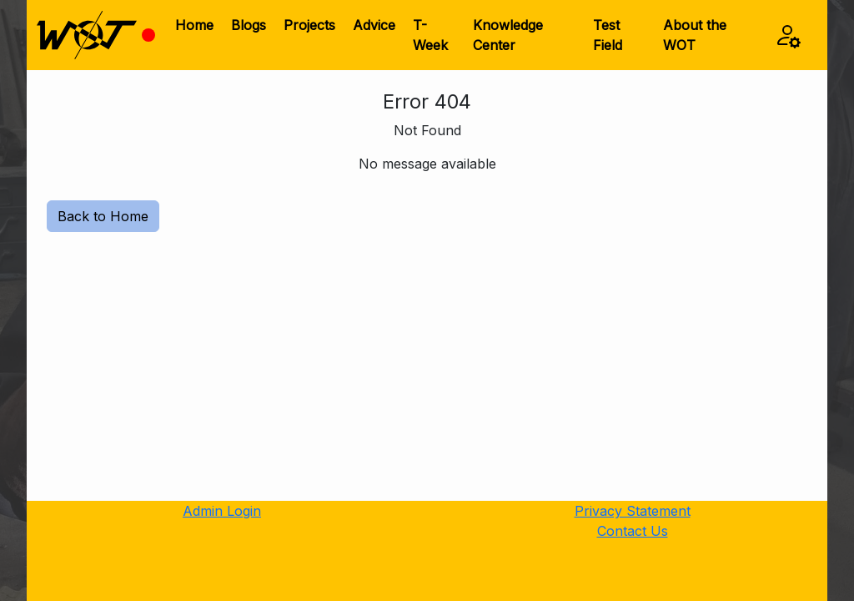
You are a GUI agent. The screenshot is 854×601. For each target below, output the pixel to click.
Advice (374, 25)
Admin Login (222, 511)
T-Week (430, 35)
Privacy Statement (633, 511)
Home (194, 25)
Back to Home (103, 216)
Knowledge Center (508, 35)
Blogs (248, 25)
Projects (309, 25)
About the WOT (694, 35)
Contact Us (632, 531)
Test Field (607, 35)
